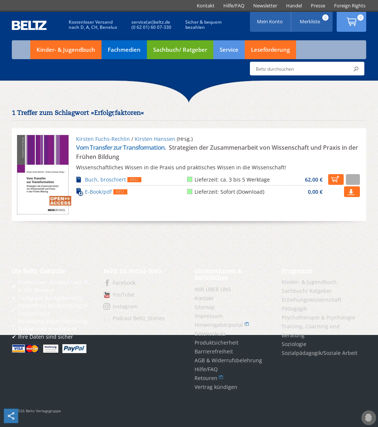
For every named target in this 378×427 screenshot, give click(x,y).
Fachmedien (124, 49)
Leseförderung (270, 49)
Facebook (124, 282)
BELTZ (29, 25)
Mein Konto (270, 19)
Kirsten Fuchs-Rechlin (103, 138)
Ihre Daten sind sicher (45, 336)
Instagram (125, 306)
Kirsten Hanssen (155, 138)
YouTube (123, 294)
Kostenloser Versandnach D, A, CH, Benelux (93, 24)
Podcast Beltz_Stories (139, 318)
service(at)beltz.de (150, 22)
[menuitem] (206, 5)
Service (229, 49)
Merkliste (315, 19)
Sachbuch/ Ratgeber (180, 49)
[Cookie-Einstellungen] (368, 417)
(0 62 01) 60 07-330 (151, 27)
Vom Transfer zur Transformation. (121, 147)
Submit (356, 68)
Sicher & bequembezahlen (203, 24)
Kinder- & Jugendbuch (66, 49)
